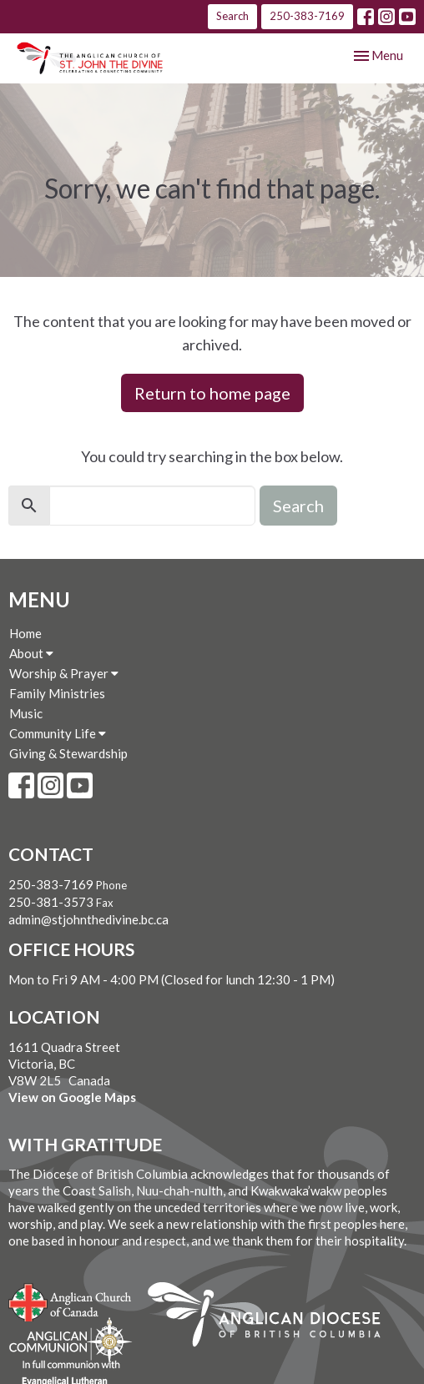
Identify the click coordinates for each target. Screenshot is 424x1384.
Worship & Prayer (64, 673)
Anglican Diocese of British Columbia (272, 1317)
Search (232, 16)
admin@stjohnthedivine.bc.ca (88, 919)
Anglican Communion (70, 1340)
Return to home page (212, 393)
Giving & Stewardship (68, 753)
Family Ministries (57, 693)
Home (25, 633)
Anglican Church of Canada (70, 1300)
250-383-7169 (307, 16)
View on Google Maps (72, 1097)
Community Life (57, 733)
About (31, 653)
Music (26, 713)
